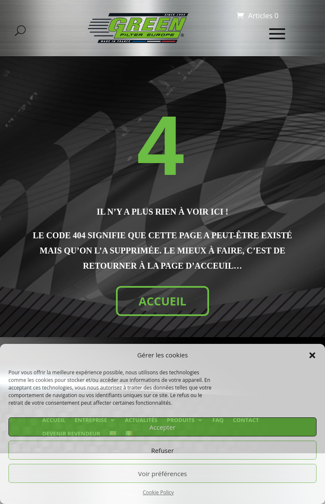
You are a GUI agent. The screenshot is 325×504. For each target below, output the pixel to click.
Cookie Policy (158, 492)
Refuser (162, 450)
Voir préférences (162, 473)
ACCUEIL (163, 301)
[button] (312, 355)
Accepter (162, 427)
